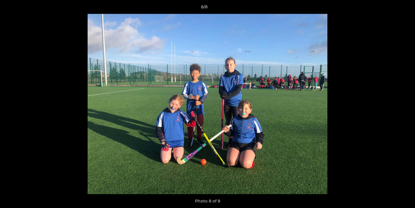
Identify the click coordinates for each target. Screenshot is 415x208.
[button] (390, 8)
